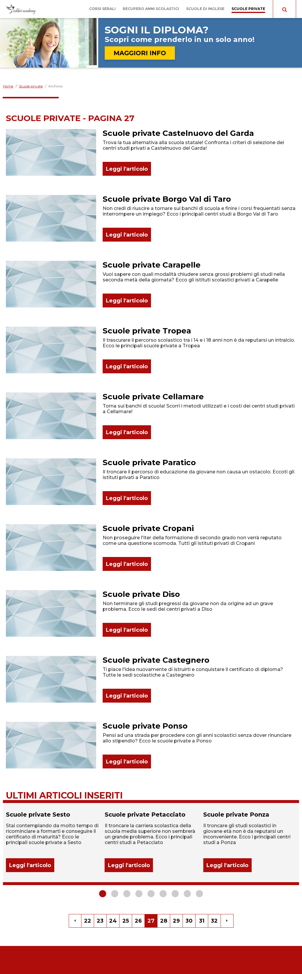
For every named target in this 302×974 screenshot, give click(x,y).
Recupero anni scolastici (151, 8)
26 (138, 921)
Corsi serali (102, 8)
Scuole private (248, 8)
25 (125, 921)
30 (189, 921)
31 (201, 921)
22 (87, 921)
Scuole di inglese (205, 8)
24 (113, 921)
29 (176, 921)
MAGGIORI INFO (140, 53)
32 (214, 921)
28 (163, 921)
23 (100, 921)
